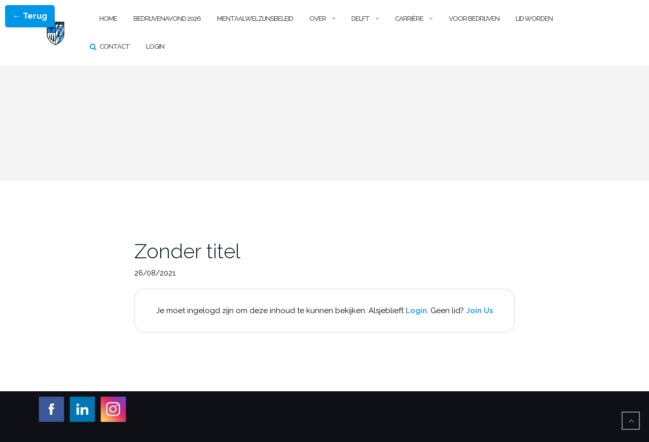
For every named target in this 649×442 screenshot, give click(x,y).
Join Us (479, 310)
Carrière (409, 18)
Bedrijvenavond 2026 (167, 18)
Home (108, 18)
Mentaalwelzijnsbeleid (255, 18)
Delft (360, 18)
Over (317, 18)
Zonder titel (187, 251)
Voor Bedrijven (474, 18)
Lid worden (534, 18)
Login (155, 46)
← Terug (30, 16)
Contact (114, 46)
